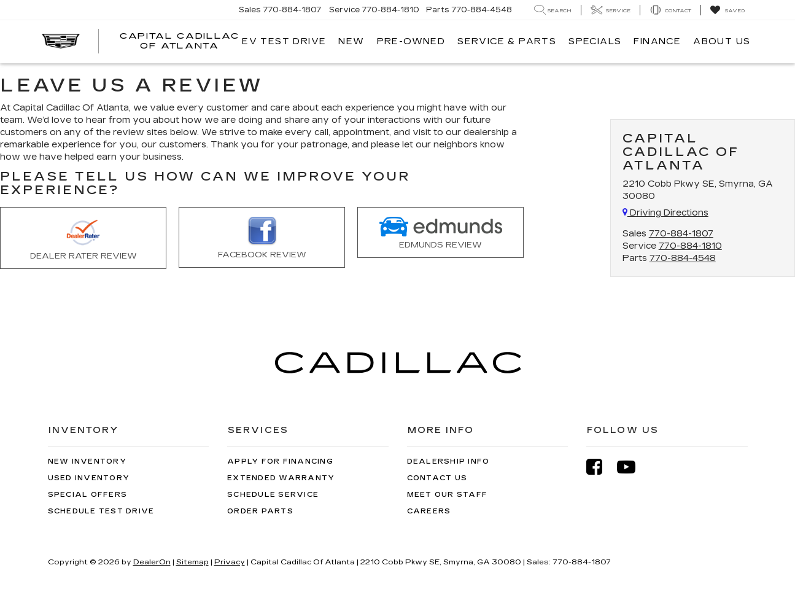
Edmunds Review (440, 233)
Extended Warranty (281, 478)
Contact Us (437, 478)
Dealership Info (448, 461)
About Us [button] (721, 41)
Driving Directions (665, 213)
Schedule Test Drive (101, 511)
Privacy (229, 562)
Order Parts (260, 511)
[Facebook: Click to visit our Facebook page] (600, 467)
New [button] (351, 41)
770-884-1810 (690, 246)
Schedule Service (273, 495)
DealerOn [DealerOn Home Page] (152, 562)
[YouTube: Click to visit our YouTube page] (632, 467)
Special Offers (88, 495)
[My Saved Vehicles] (727, 10)
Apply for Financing (280, 461)
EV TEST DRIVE (284, 41)
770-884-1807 (681, 233)
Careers (429, 511)
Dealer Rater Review (83, 239)
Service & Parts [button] (506, 41)
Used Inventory (89, 478)
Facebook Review (262, 238)
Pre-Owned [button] (411, 41)
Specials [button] (594, 41)
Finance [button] (657, 41)
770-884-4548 (683, 258)
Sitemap (192, 562)
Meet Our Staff (447, 495)
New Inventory (87, 461)
